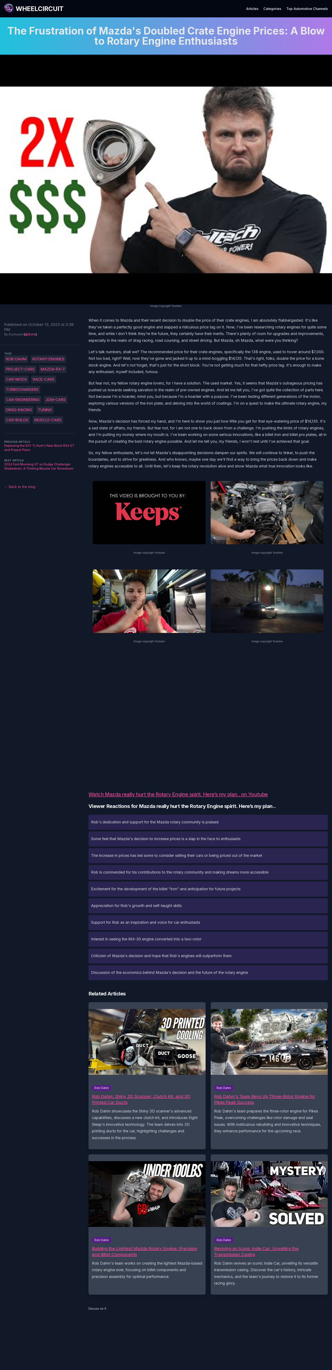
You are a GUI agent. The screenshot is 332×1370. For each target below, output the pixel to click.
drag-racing (19, 410)
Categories (272, 9)
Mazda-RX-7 (53, 369)
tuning (45, 410)
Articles (252, 9)
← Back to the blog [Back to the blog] (19, 487)
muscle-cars (47, 420)
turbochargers (22, 389)
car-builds (17, 420)
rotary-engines (48, 359)
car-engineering (23, 399)
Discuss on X (98, 1308)
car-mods (16, 379)
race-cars (43, 379)
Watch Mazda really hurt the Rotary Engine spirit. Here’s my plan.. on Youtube (178, 794)
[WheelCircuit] (33, 8)
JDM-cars (56, 399)
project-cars (20, 369)
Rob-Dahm (16, 359)
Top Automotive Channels (307, 9)
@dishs (30, 334)
